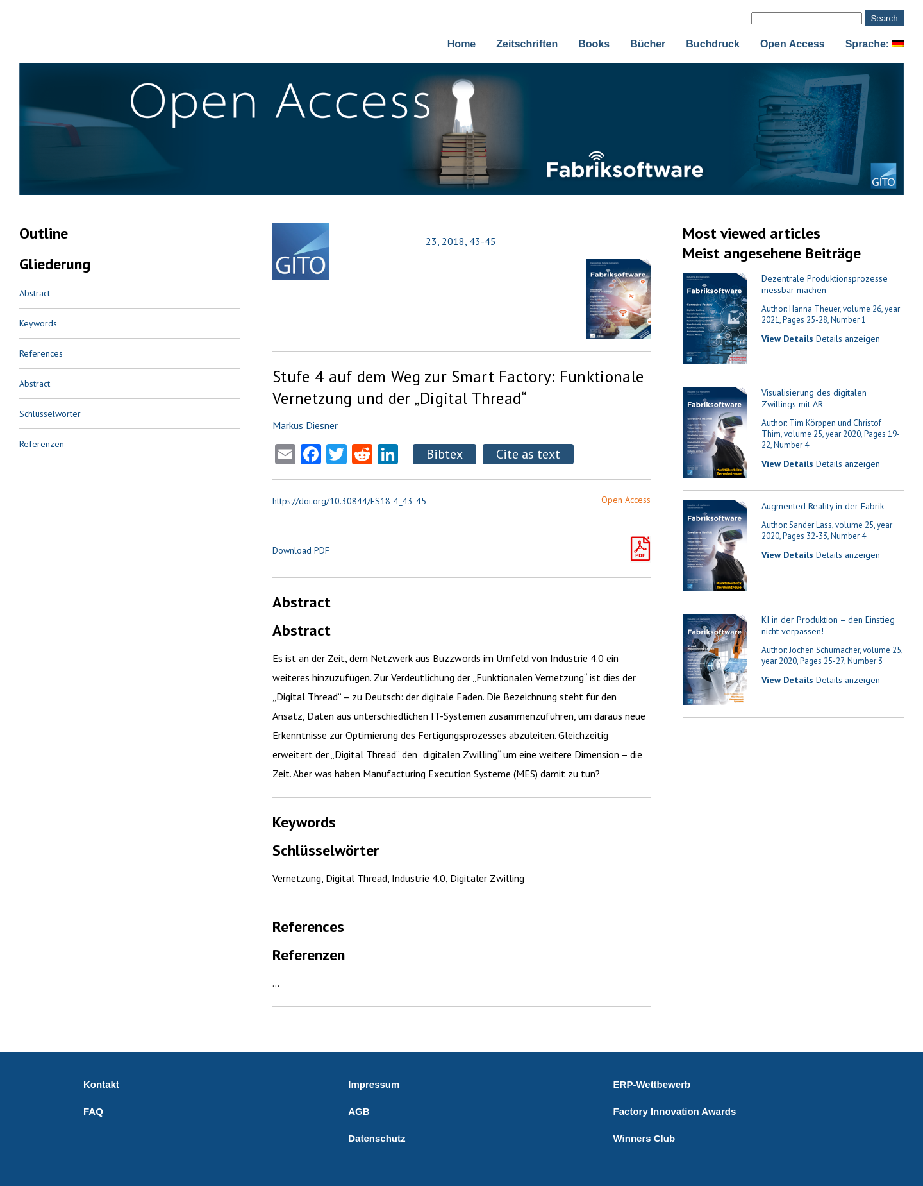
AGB (358, 1111)
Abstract (34, 293)
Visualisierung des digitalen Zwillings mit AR (814, 398)
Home (461, 43)
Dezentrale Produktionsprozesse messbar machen (824, 284)
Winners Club (644, 1138)
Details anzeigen (848, 338)
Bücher (647, 43)
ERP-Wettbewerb (652, 1084)
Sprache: (874, 43)
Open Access (792, 43)
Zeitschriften (527, 43)
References (41, 353)
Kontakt (101, 1084)
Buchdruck (713, 43)
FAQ (93, 1111)
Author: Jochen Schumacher (810, 650)
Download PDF (300, 550)
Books (594, 43)
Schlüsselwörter (50, 413)
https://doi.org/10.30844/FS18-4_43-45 (349, 501)
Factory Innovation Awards (674, 1111)
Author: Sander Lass (796, 525)
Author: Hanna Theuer (800, 308)
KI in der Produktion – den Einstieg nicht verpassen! (828, 625)
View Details (787, 338)
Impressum (373, 1084)
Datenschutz (376, 1138)
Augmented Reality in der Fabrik (822, 506)
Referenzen (41, 444)
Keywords (38, 323)
